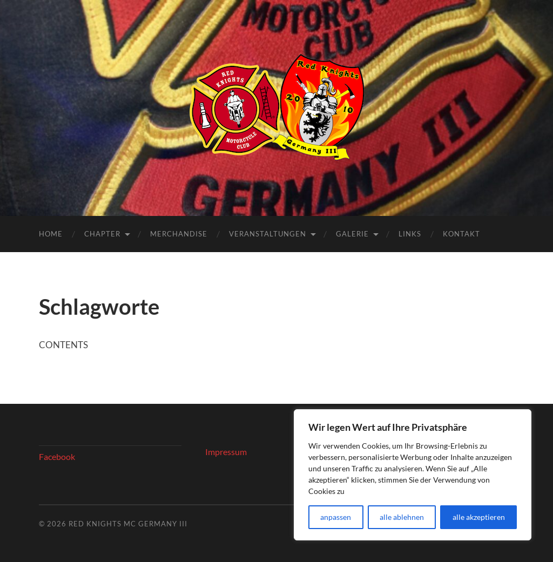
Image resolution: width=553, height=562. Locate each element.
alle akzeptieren (479, 517)
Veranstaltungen (267, 233)
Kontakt (461, 233)
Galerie (352, 233)
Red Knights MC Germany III (128, 523)
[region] (412, 474)
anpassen (335, 517)
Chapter (102, 233)
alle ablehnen (402, 517)
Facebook (57, 456)
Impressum (226, 451)
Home (51, 233)
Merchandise (178, 233)
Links (410, 233)
